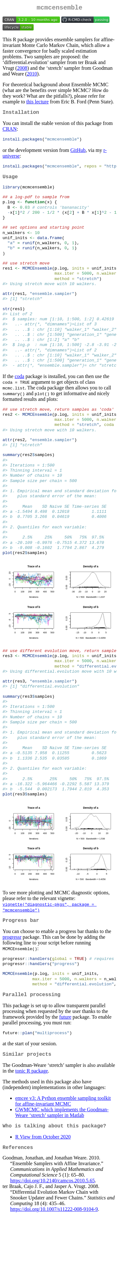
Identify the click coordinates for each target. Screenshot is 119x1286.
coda (19, 403)
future (65, 1084)
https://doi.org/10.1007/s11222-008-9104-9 (54, 1280)
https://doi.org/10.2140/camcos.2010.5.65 (52, 1252)
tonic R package (31, 1139)
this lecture (37, 103)
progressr (12, 999)
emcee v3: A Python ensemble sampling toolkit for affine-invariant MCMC (63, 1169)
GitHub (78, 153)
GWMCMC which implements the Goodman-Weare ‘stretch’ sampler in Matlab (62, 1181)
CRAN (10, 131)
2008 (22, 69)
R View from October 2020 (43, 1207)
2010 (32, 75)
